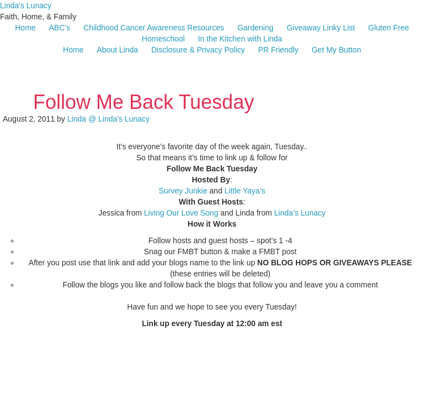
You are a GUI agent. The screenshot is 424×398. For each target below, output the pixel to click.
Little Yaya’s (245, 190)
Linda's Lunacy (25, 5)
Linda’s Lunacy (300, 212)
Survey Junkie (182, 190)
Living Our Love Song (181, 212)
